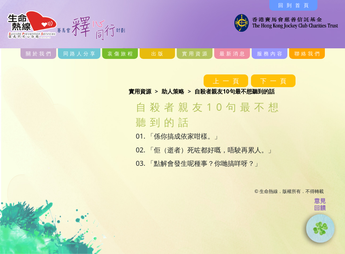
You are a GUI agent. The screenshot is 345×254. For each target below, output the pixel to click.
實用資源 (195, 53)
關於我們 (39, 53)
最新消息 (233, 53)
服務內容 (270, 53)
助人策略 (173, 91)
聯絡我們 (307, 53)
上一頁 (227, 81)
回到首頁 (295, 5)
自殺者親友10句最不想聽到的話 (234, 91)
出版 (158, 53)
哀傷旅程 (120, 53)
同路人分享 (80, 53)
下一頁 (275, 81)
